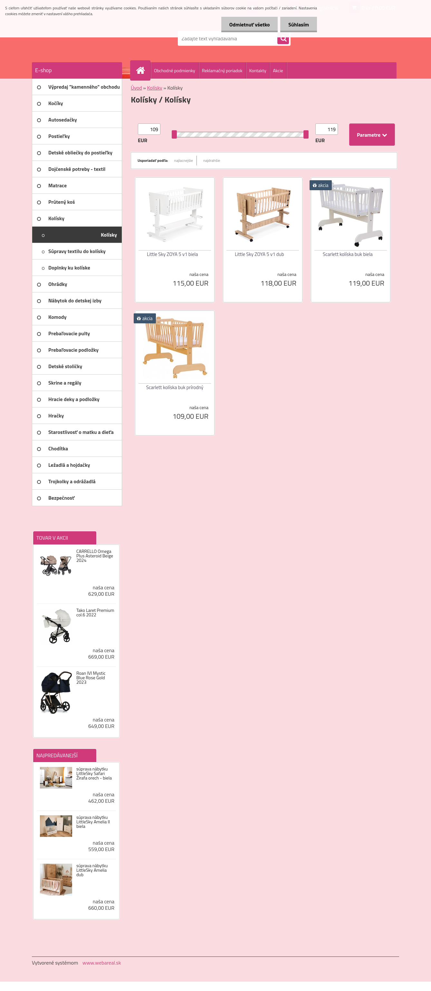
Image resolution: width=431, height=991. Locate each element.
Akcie (278, 70)
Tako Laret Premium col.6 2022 (95, 612)
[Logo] (76, 38)
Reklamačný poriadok (222, 70)
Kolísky (154, 88)
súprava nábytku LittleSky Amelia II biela (93, 822)
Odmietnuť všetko (249, 24)
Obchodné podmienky (174, 70)
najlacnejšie (183, 160)
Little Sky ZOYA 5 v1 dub (259, 254)
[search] (283, 39)
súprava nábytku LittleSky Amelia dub (92, 870)
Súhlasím (298, 24)
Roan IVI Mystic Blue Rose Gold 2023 (91, 677)
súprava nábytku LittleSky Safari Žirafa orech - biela (94, 773)
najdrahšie (211, 160)
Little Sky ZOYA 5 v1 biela (172, 254)
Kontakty (257, 70)
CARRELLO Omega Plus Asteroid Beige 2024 (94, 556)
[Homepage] (143, 70)
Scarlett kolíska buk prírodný (175, 387)
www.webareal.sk (101, 962)
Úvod (136, 88)
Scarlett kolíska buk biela (348, 254)
